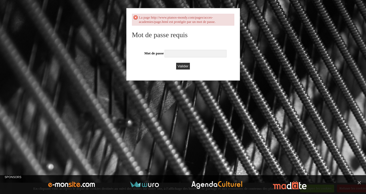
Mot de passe (154, 53)
